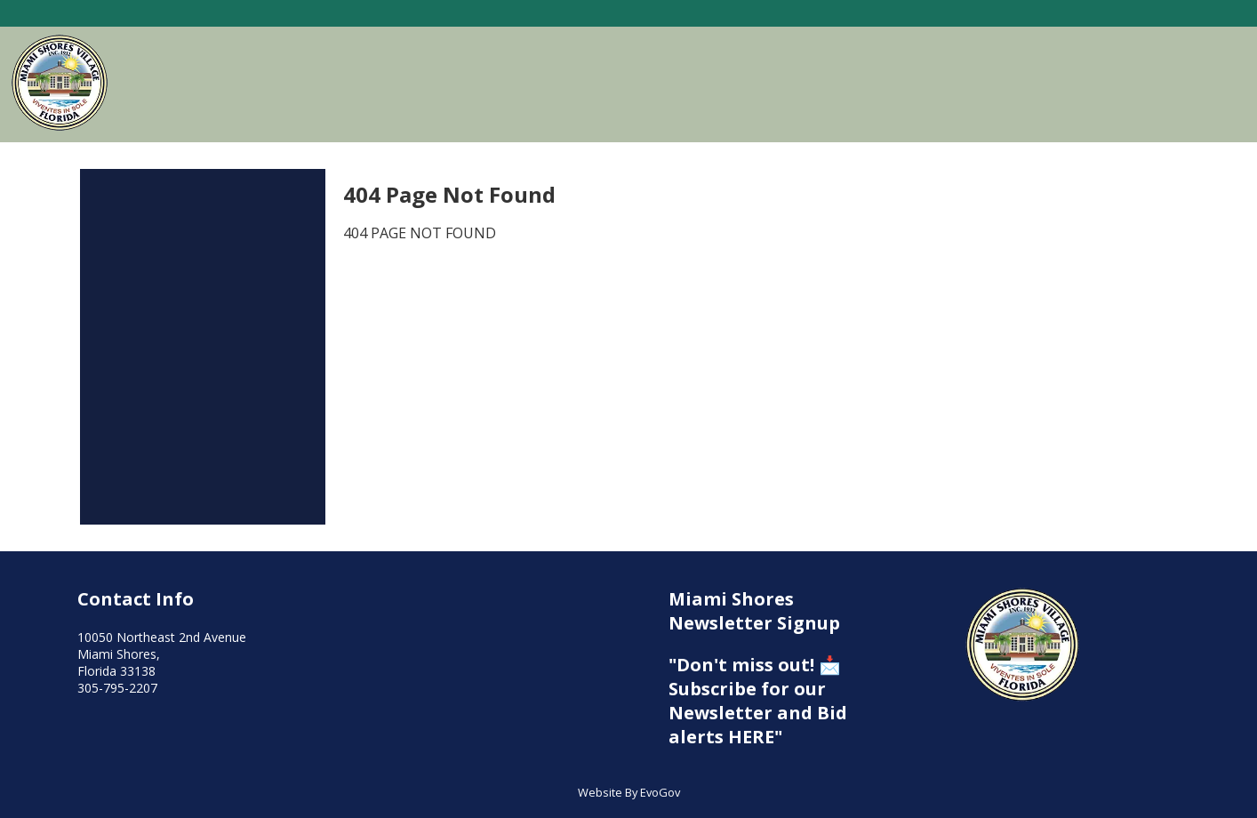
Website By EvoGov (629, 792)
